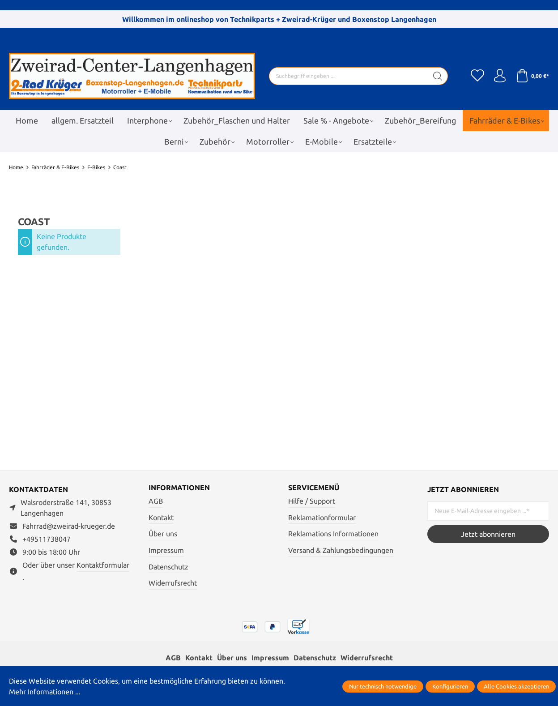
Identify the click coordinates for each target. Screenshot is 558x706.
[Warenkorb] (532, 76)
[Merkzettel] (477, 76)
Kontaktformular (103, 565)
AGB (156, 501)
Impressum (166, 550)
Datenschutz (168, 567)
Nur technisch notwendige (383, 686)
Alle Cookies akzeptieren (516, 686)
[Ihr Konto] (500, 76)
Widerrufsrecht (173, 583)
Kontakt (161, 517)
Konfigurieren (450, 686)
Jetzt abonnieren (488, 534)
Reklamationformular (322, 517)
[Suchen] (438, 76)
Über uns (163, 534)
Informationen (179, 487)
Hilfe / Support (311, 501)
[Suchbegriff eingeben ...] (348, 76)
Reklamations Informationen (333, 534)
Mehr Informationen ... (45, 692)
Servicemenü (313, 487)
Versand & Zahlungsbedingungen (340, 550)
